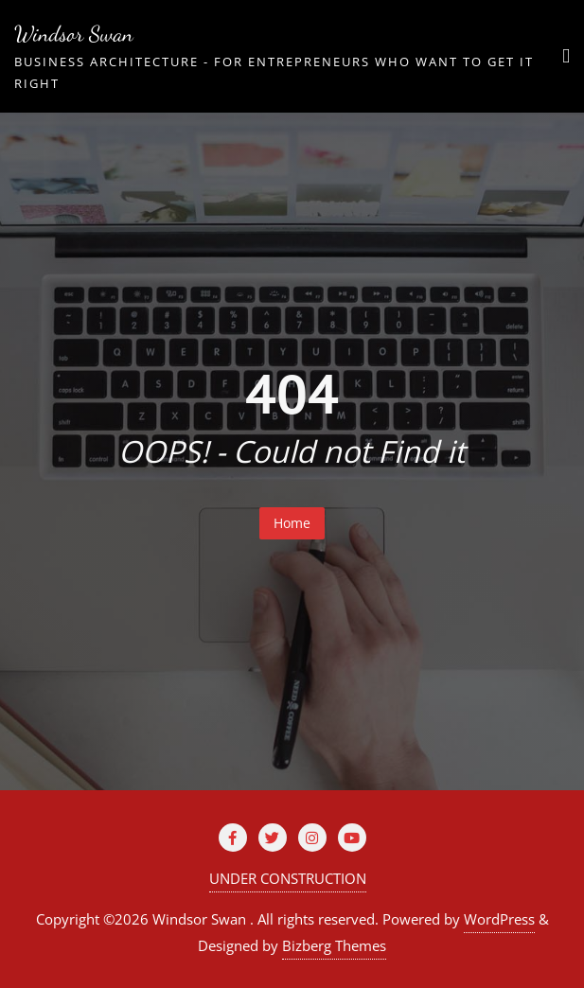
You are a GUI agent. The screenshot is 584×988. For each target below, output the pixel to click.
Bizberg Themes (334, 945)
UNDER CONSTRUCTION (287, 878)
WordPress (499, 918)
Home (292, 523)
